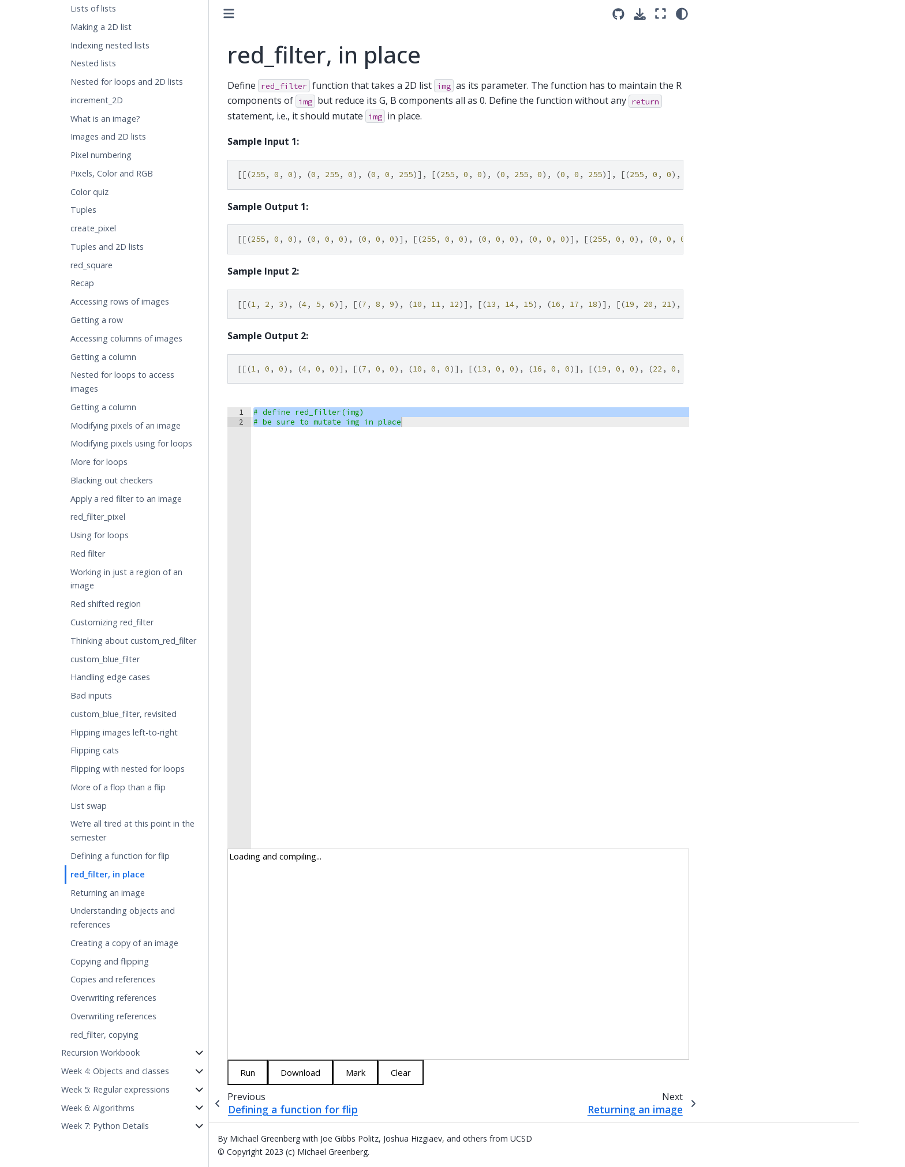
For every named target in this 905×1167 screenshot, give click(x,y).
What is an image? (105, 118)
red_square (91, 265)
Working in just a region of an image (126, 578)
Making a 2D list (101, 26)
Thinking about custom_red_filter (133, 640)
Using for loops (99, 535)
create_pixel (93, 228)
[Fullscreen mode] (660, 13)
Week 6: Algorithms (97, 1107)
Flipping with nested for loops (127, 768)
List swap (88, 805)
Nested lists (93, 63)
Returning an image (107, 892)
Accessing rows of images (119, 301)
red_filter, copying (104, 1034)
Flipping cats (94, 750)
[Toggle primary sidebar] (229, 13)
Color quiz (89, 191)
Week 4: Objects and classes (115, 1070)
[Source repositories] (618, 14)
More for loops (99, 461)
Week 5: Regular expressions (115, 1089)
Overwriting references (113, 997)
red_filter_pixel (97, 516)
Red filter (87, 553)
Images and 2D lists (108, 136)
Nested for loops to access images (122, 381)
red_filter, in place (107, 874)
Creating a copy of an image (124, 942)
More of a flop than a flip (118, 787)
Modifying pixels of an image (125, 425)
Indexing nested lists (109, 45)
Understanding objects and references (122, 917)
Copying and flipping (109, 961)
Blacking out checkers (111, 480)
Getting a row (96, 319)
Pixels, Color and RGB (111, 173)
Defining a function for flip (120, 855)
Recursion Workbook (100, 1052)
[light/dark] (682, 13)
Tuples (83, 209)
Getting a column (103, 356)
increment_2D (96, 100)
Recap (82, 282)
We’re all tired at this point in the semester (132, 830)
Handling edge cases (110, 676)
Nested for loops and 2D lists (126, 81)
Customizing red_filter (112, 622)
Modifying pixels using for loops (131, 443)
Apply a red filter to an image (126, 498)
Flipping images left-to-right (124, 732)
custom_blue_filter (105, 659)
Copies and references (112, 979)
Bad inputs (91, 695)
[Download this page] (639, 14)
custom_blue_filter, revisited (123, 713)
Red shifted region (105, 603)
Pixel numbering (101, 154)
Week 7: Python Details (105, 1125)
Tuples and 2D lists (107, 246)
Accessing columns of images (126, 338)
